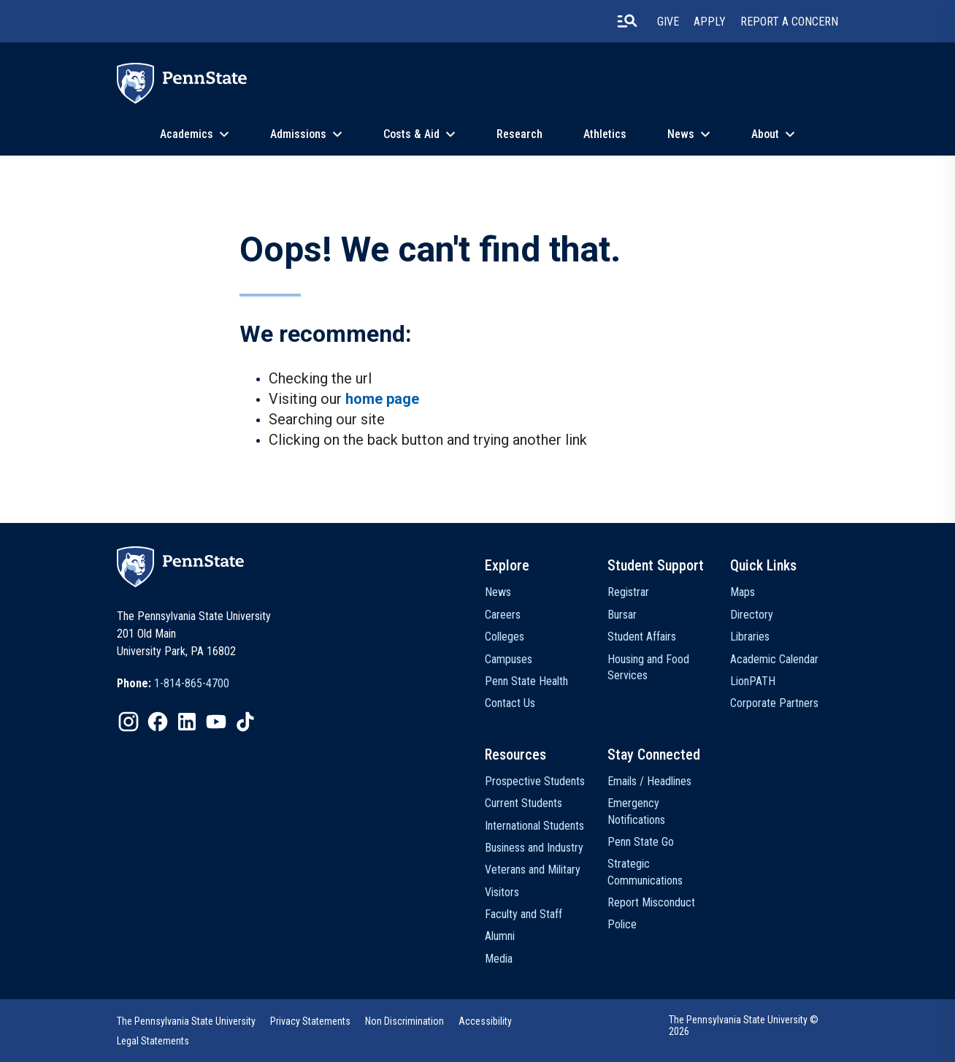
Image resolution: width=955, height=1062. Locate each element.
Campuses (508, 659)
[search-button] (627, 21)
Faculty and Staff (523, 914)
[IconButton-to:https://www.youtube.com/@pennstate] (216, 721)
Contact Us (510, 703)
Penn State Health (526, 681)
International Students (534, 826)
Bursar (622, 615)
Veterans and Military (532, 869)
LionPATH (752, 681)
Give (668, 21)
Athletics (604, 134)
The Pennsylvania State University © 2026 (743, 1025)
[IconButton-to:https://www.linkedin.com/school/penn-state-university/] (187, 721)
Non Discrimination (404, 1021)
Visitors (502, 892)
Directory (751, 615)
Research (519, 134)
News (680, 134)
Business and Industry (534, 848)
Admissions (298, 134)
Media (499, 959)
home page (382, 399)
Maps (742, 592)
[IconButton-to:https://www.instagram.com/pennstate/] (128, 721)
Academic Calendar (774, 659)
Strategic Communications (645, 872)
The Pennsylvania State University (186, 1021)
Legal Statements (153, 1041)
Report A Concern (789, 21)
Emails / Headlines (649, 781)
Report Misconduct (651, 902)
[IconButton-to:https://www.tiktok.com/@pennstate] (245, 721)
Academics (186, 134)
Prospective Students (535, 781)
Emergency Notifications (636, 811)
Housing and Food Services (648, 667)
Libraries (750, 636)
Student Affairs (641, 636)
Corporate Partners (774, 703)
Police (622, 924)
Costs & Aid (411, 134)
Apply (710, 21)
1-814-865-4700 (191, 683)
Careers (503, 615)
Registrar (628, 592)
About (765, 134)
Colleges (504, 636)
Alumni (500, 936)
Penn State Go (640, 842)
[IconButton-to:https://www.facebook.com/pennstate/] (157, 721)
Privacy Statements (310, 1021)
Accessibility (485, 1021)
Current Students (523, 803)
